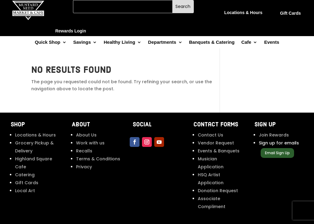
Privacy (84, 167)
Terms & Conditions (98, 159)
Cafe (246, 42)
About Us (86, 135)
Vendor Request (216, 143)
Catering (25, 175)
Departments (162, 42)
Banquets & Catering (212, 42)
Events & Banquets (218, 151)
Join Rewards (274, 135)
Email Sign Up (277, 152)
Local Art (25, 191)
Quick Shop (47, 42)
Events (271, 42)
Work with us (90, 143)
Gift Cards (26, 183)
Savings (82, 42)
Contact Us (210, 135)
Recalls (84, 151)
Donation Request (218, 191)
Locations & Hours (35, 135)
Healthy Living (119, 42)
